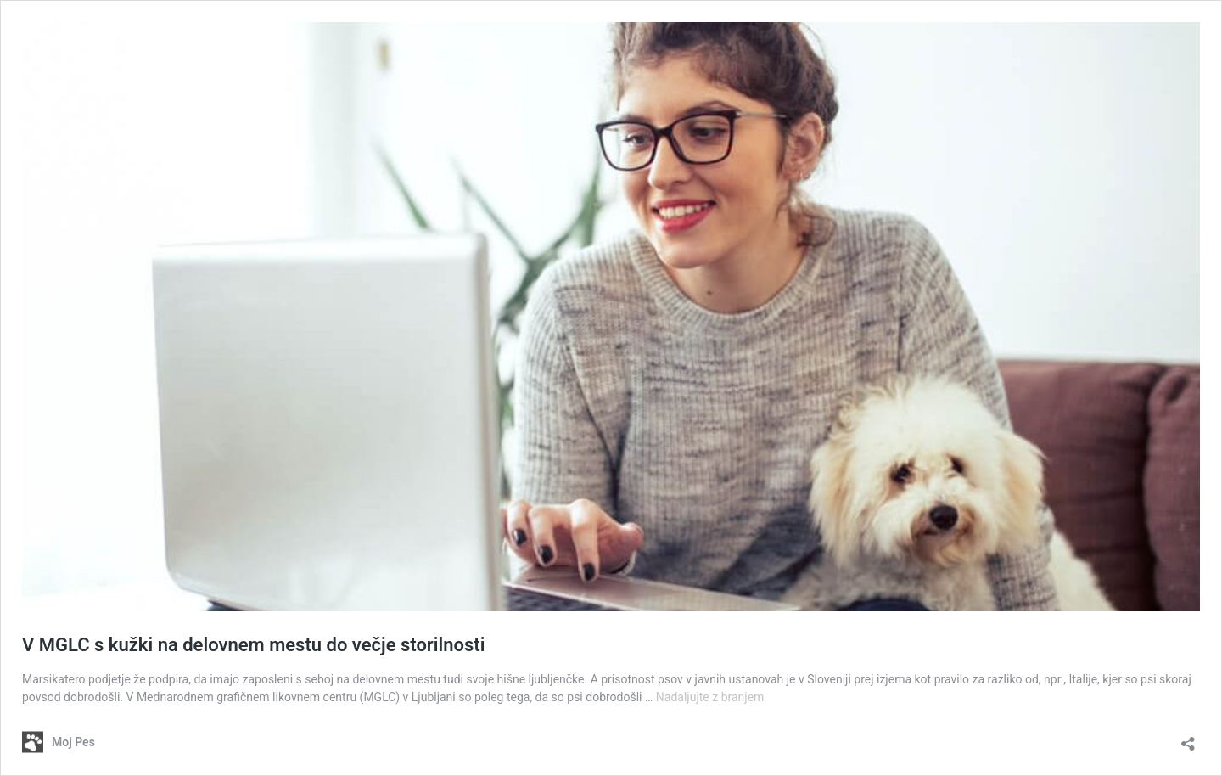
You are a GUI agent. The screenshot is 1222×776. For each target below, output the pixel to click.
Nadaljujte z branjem (710, 697)
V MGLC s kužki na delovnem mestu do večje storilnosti (253, 644)
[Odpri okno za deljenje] (1188, 738)
